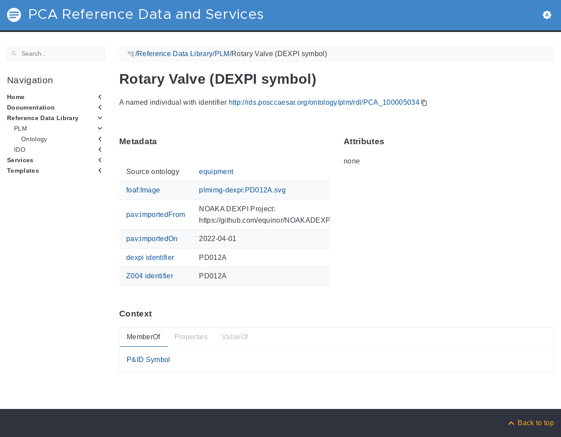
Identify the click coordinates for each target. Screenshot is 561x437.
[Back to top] (530, 422)
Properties (191, 337)
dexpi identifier (150, 257)
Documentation (31, 107)
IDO (19, 149)
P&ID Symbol (148, 359)
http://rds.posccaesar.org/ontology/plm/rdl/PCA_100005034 (324, 102)
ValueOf (235, 337)
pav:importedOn (152, 238)
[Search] (56, 53)
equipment (216, 171)
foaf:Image (143, 190)
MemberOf (143, 337)
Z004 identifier (149, 276)
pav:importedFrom (155, 214)
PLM (20, 128)
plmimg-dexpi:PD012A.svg (242, 190)
